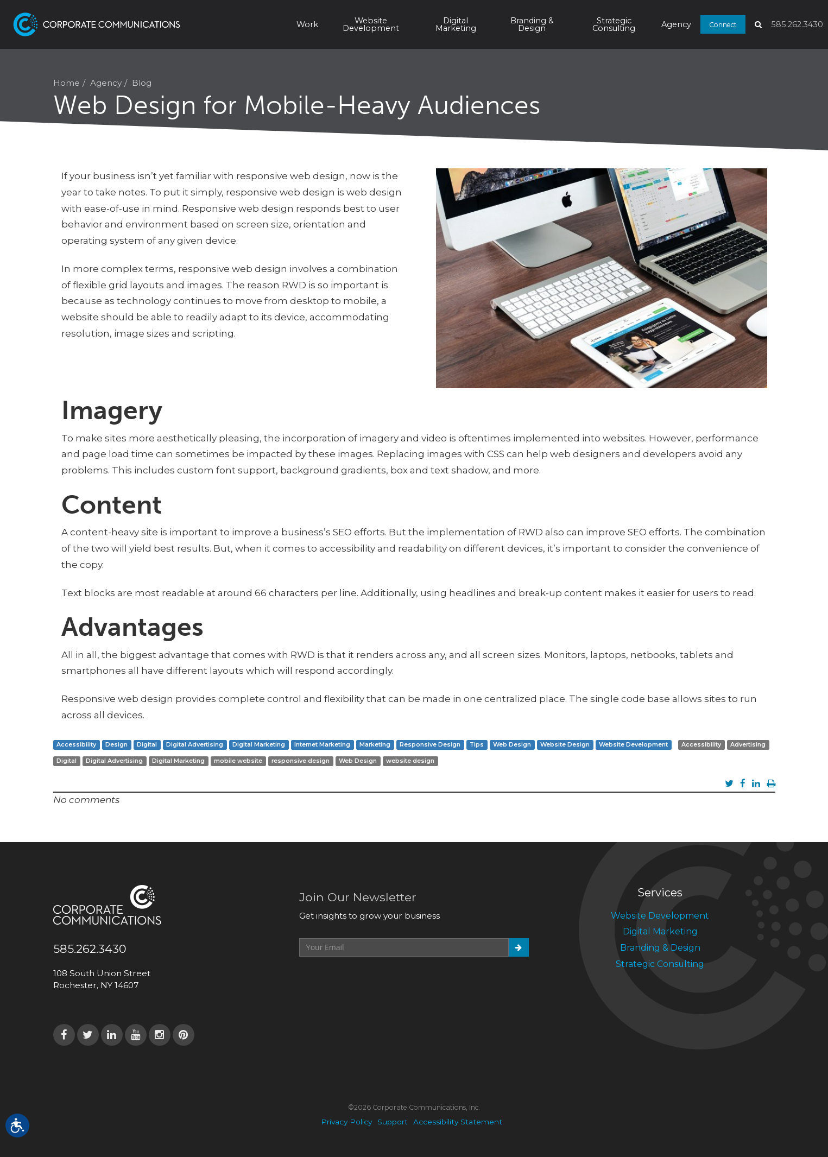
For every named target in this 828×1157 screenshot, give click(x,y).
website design (410, 760)
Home (66, 83)
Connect (723, 24)
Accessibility (76, 744)
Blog (141, 83)
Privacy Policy (346, 1121)
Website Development (371, 24)
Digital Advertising (194, 744)
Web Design (512, 744)
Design (116, 744)
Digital (147, 744)
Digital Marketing (455, 24)
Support (392, 1121)
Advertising (748, 744)
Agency (676, 24)
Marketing (374, 744)
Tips (477, 744)
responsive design (300, 760)
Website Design (565, 744)
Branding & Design (532, 24)
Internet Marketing (322, 744)
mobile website (238, 760)
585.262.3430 (797, 24)
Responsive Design (430, 744)
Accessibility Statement (457, 1121)
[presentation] (381, 983)
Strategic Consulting (613, 24)
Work (307, 24)
